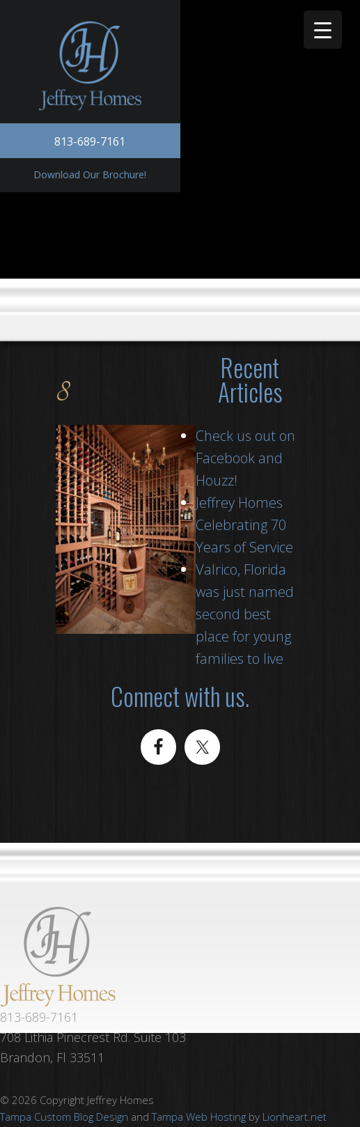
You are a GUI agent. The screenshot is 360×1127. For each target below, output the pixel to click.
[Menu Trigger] (323, 29)
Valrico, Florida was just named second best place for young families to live (245, 614)
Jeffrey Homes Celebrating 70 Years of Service (244, 525)
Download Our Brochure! (89, 174)
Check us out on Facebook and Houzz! (245, 458)
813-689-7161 (89, 141)
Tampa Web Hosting (199, 1117)
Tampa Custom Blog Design (64, 1117)
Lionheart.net (295, 1117)
